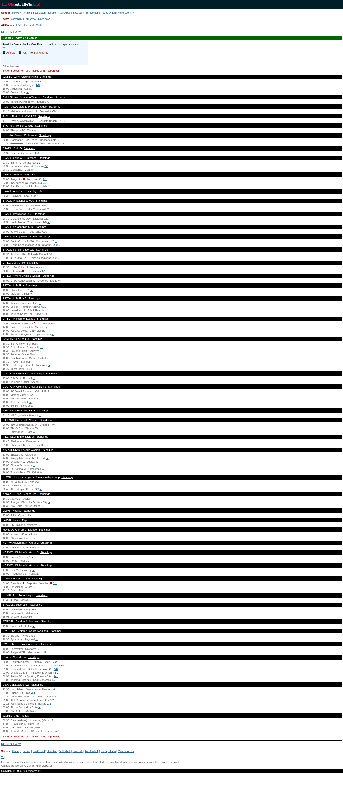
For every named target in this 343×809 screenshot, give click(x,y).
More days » (45, 18)
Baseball (78, 12)
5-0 (56, 669)
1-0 (53, 679)
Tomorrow (30, 18)
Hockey (16, 12)
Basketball (39, 12)
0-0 (53, 323)
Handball (52, 12)
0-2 (44, 182)
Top (3, 757)
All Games (7, 25)
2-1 (55, 583)
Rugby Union (108, 12)
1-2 (57, 672)
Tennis (26, 12)
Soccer (5, 12)
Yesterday (16, 18)
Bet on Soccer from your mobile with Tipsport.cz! (31, 70)
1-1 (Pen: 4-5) (55, 665)
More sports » (126, 12)
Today (5, 18)
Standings (46, 76)
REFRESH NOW (11, 32)
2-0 (46, 166)
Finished (29, 25)
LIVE (19, 25)
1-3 (38, 85)
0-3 (37, 153)
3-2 (55, 662)
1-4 (51, 720)
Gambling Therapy (37, 765)
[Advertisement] (171, 793)
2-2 (39, 81)
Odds (39, 25)
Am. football (91, 12)
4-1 (45, 267)
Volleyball (64, 12)
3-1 (33, 692)
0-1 (45, 179)
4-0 (53, 689)
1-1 (38, 162)
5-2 (52, 700)
